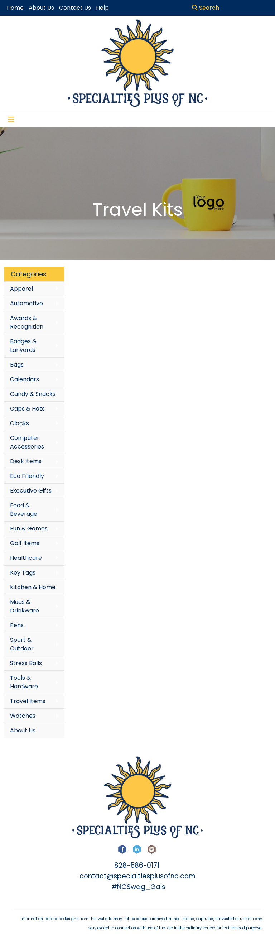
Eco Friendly (27, 476)
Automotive (26, 303)
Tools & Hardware (24, 682)
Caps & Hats (27, 408)
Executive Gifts (31, 490)
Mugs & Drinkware (24, 606)
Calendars (24, 379)
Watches (22, 716)
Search (205, 8)
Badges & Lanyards (23, 345)
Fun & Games (29, 528)
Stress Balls (26, 663)
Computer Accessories (27, 442)
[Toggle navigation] (11, 120)
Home (15, 8)
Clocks (19, 423)
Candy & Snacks (33, 394)
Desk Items (26, 461)
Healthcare (26, 558)
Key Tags (22, 572)
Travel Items (27, 701)
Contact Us (75, 8)
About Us (22, 730)
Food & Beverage (23, 509)
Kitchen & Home (33, 587)
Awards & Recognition (26, 322)
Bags (17, 364)
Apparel (21, 289)
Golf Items (24, 543)
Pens (17, 625)
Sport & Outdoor (22, 644)
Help (102, 8)
